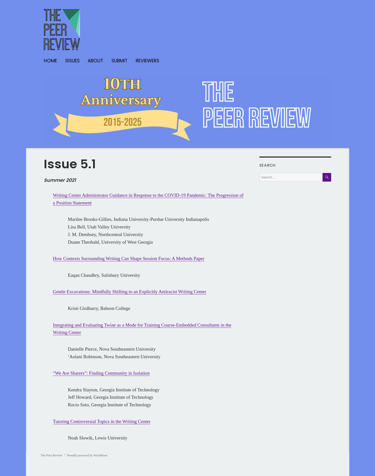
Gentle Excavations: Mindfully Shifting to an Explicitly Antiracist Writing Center (129, 291)
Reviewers (147, 60)
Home (50, 60)
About (95, 60)
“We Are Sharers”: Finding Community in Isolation (101, 373)
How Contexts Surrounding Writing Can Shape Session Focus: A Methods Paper (128, 258)
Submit (119, 60)
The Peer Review (52, 455)
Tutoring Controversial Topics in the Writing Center (101, 421)
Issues (72, 60)
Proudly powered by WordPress (87, 455)
